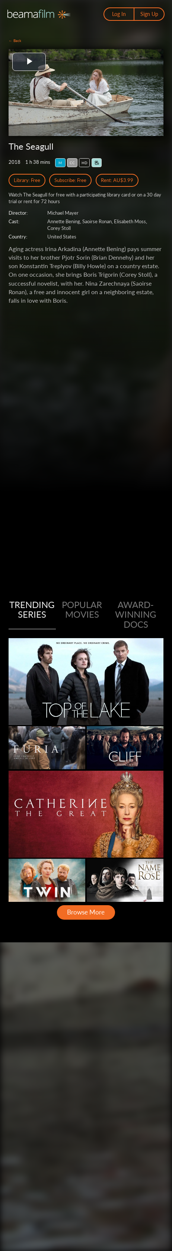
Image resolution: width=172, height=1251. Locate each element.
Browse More (86, 912)
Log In (119, 14)
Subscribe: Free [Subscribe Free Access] (70, 180)
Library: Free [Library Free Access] (27, 180)
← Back (15, 40)
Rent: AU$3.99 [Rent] (117, 180)
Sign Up (149, 14)
